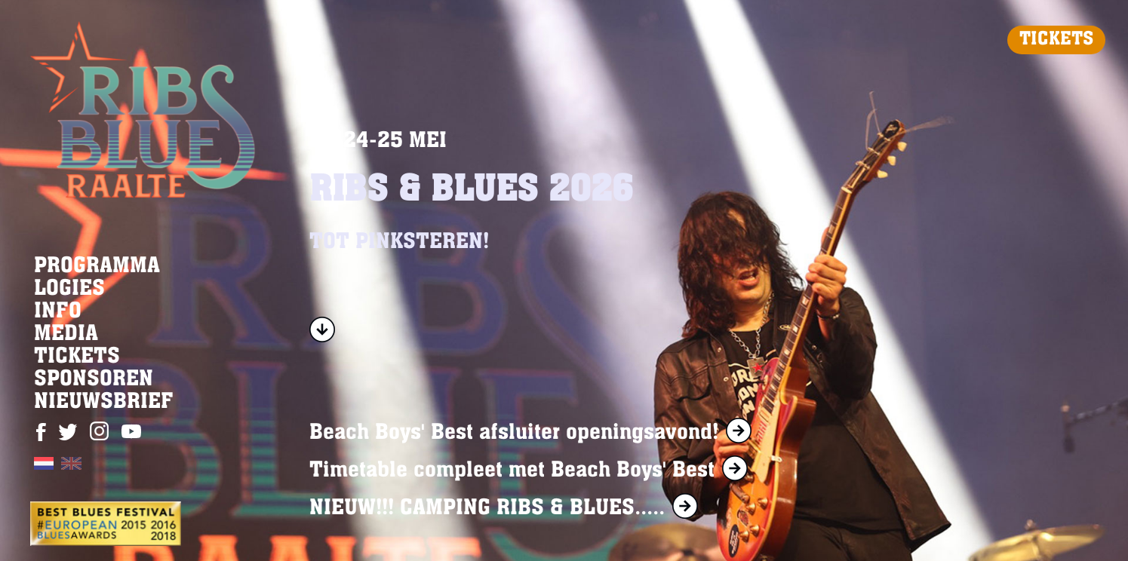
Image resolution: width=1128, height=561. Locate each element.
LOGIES (69, 289)
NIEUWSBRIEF (104, 402)
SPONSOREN (93, 380)
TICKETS (1056, 40)
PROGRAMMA (97, 266)
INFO (57, 312)
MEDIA (66, 334)
